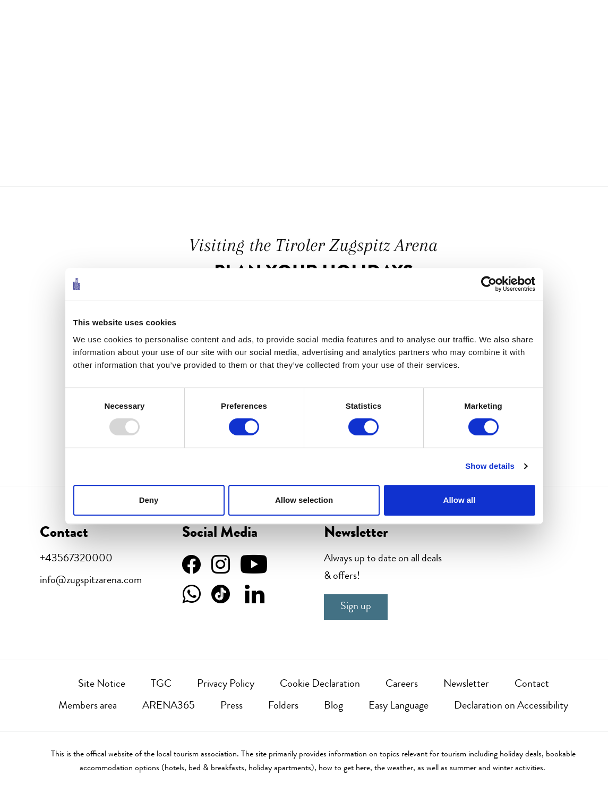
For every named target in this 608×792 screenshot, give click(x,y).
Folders (283, 706)
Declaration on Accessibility (511, 706)
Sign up (355, 607)
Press (231, 706)
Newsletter (466, 684)
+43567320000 (76, 559)
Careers (402, 684)
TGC (161, 684)
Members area (87, 706)
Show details (490, 465)
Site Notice (101, 684)
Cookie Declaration (320, 684)
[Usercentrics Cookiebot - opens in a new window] (488, 284)
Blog (333, 706)
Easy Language (399, 706)
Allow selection (304, 499)
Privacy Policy (225, 684)
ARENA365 (168, 706)
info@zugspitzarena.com (91, 581)
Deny (149, 499)
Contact (532, 684)
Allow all (459, 499)
